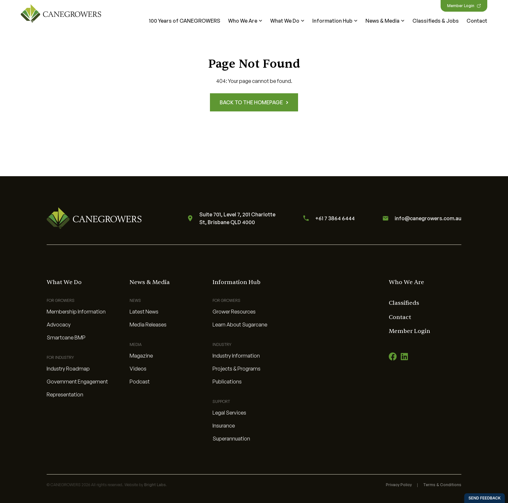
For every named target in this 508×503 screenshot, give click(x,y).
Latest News (144, 311)
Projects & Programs (236, 368)
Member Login (464, 5)
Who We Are (245, 20)
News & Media (385, 20)
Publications (227, 381)
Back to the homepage (254, 102)
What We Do (287, 20)
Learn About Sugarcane (240, 324)
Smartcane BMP (66, 337)
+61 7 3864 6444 (328, 218)
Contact (477, 20)
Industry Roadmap (68, 368)
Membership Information (76, 311)
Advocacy (59, 324)
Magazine (141, 355)
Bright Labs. (155, 484)
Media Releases (148, 324)
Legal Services (229, 412)
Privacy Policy (399, 484)
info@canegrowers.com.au (420, 218)
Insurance (224, 425)
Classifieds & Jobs (435, 20)
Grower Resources (234, 311)
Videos (138, 368)
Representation (65, 394)
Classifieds (404, 303)
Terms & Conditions (442, 484)
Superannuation (231, 438)
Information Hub (335, 20)
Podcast (140, 381)
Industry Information (236, 355)
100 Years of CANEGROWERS (184, 20)
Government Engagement (77, 381)
